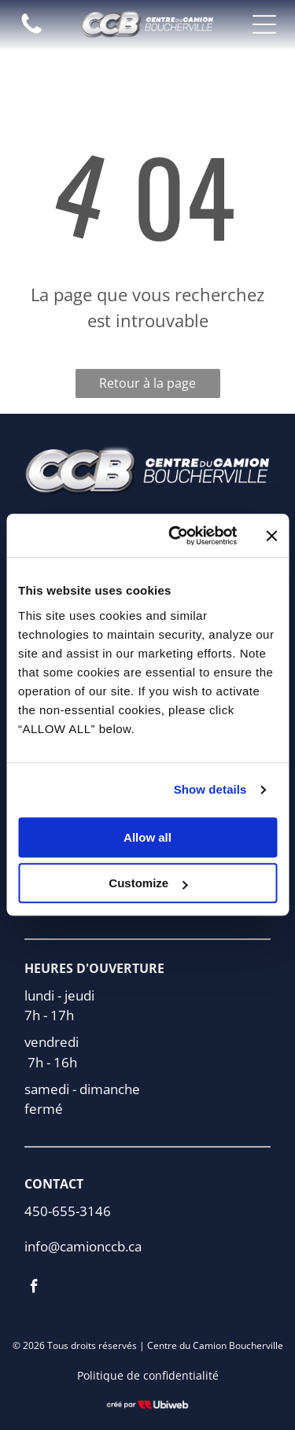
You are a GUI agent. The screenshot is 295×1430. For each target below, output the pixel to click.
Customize (148, 883)
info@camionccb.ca (83, 1246)
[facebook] (34, 1288)
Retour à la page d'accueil (147, 386)
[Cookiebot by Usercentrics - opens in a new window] (176, 535)
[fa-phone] (31, 32)
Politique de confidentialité (148, 1375)
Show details (210, 790)
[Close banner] (271, 535)
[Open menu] (264, 24)
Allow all (147, 837)
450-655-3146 (67, 1211)
